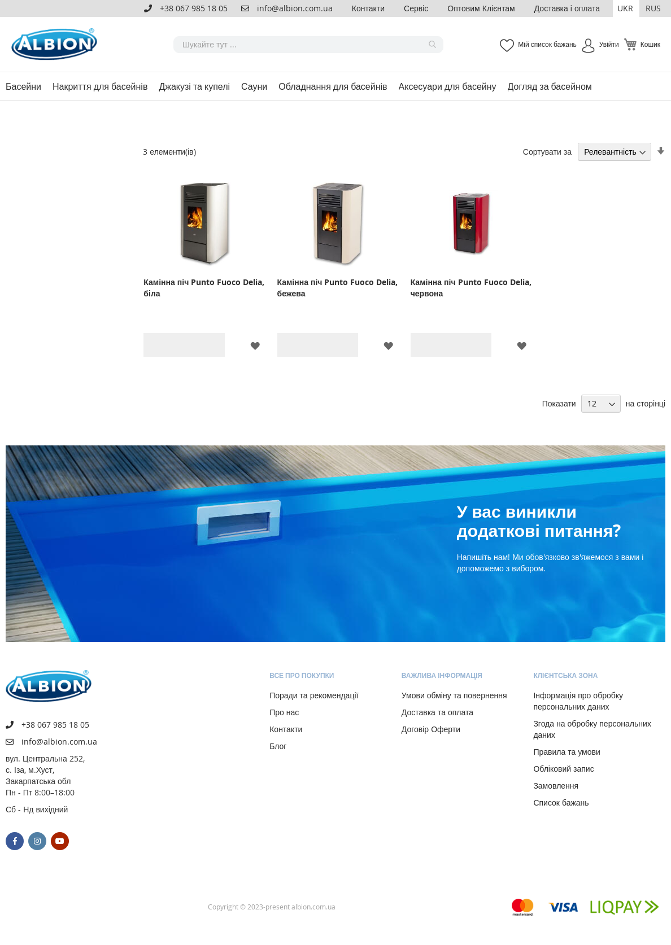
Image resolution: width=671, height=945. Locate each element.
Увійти (609, 44)
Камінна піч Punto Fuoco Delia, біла (203, 288)
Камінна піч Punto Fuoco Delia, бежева (337, 288)
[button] (626, 8)
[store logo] (56, 44)
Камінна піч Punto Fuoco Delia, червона (471, 288)
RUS (653, 8)
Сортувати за (547, 151)
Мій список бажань (547, 44)
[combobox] (308, 44)
